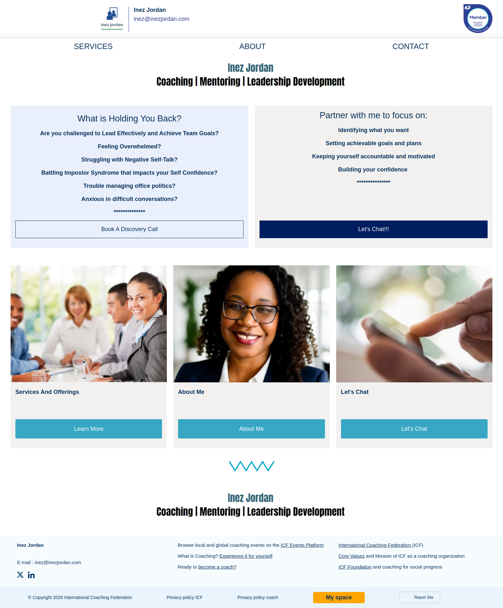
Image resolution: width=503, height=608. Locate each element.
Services (93, 46)
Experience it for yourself (245, 556)
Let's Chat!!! (373, 229)
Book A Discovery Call (129, 229)
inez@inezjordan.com (161, 19)
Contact (410, 46)
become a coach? (217, 567)
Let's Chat (414, 429)
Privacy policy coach (257, 597)
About (252, 46)
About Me (251, 429)
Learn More (89, 429)
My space (339, 597)
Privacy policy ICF (185, 597)
